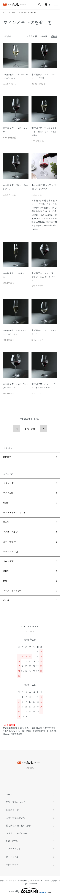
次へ (43, 428)
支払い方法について (15, 817)
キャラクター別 (10, 551)
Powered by (30, 890)
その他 (6, 600)
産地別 (6, 571)
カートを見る (12, 856)
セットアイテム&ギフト (14, 512)
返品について (12, 809)
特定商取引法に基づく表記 (18, 825)
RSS (8, 841)
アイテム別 (8, 492)
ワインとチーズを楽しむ (27, 12)
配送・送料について (15, 802)
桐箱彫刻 (7, 457)
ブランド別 (8, 483)
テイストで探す (10, 532)
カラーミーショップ (8, 880)
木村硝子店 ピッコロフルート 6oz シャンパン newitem (44, 131)
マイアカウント (13, 848)
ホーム (5, 12)
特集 (13, 12)
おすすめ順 (31, 36)
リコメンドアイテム (12, 590)
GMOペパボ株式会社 (48, 880)
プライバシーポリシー (16, 833)
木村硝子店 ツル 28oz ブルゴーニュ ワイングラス (43, 277)
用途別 (6, 502)
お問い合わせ (12, 864)
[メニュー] (55, 4)
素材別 (6, 522)
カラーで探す (9, 541)
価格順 (44, 36)
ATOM (15, 841)
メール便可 (8, 561)
